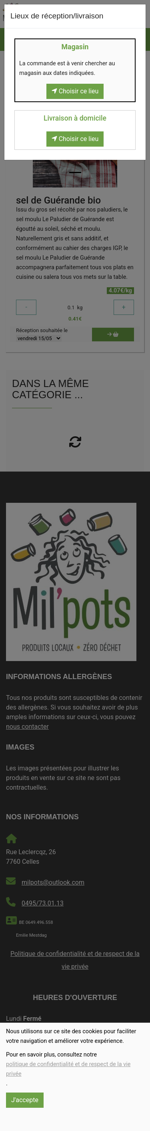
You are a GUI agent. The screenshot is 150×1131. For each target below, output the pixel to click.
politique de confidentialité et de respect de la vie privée (68, 1069)
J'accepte (24, 1100)
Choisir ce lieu (75, 91)
